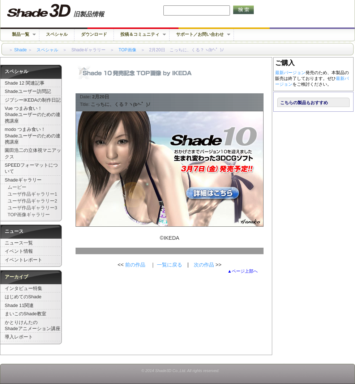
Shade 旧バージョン (62, 11)
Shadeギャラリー (23, 180)
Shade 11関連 (19, 305)
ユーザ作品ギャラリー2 (32, 201)
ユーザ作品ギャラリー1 (32, 194)
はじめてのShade (23, 296)
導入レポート (19, 337)
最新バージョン (290, 72)
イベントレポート (23, 260)
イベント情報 (19, 251)
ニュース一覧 (19, 243)
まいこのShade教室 (25, 313)
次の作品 (204, 265)
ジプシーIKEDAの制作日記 (33, 100)
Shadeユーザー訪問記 (28, 91)
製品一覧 (20, 34)
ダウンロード (94, 34)
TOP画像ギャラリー (29, 214)
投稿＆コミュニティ (140, 34)
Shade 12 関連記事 (24, 83)
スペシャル (57, 34)
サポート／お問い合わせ (200, 34)
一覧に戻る (169, 265)
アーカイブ (16, 277)
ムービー (17, 187)
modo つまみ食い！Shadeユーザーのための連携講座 (32, 136)
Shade (20, 49)
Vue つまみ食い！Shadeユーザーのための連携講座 (32, 115)
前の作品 (135, 265)
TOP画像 (127, 49)
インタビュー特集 (23, 288)
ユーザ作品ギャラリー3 (32, 207)
